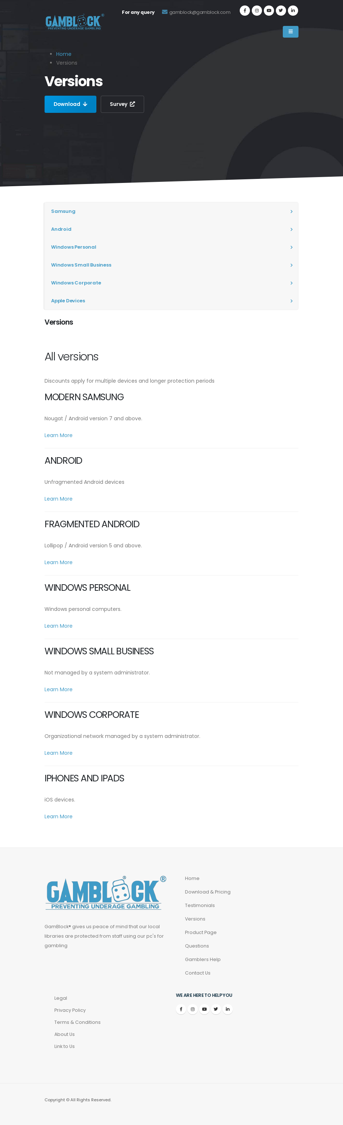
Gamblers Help (203, 959)
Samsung (63, 211)
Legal (60, 998)
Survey (123, 104)
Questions (197, 946)
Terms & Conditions (77, 1022)
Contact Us (198, 973)
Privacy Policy (70, 1010)
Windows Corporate (76, 282)
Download (71, 104)
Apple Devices (68, 300)
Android (61, 229)
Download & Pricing (208, 892)
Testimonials (200, 905)
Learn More (59, 435)
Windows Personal (73, 247)
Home (64, 54)
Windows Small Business (81, 264)
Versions (195, 919)
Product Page (201, 932)
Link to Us (64, 1046)
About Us (64, 1034)
